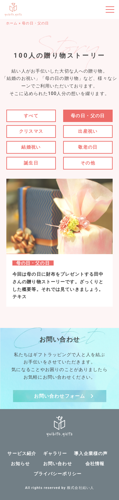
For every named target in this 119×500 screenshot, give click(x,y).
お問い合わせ (57, 463)
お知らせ (20, 463)
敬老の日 (88, 147)
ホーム (11, 23)
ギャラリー (55, 453)
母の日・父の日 (88, 115)
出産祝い (88, 131)
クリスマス (31, 131)
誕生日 (31, 162)
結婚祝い (31, 147)
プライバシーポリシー (58, 473)
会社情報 (94, 463)
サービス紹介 (21, 453)
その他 (88, 162)
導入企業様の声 (91, 453)
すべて (31, 115)
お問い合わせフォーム (59, 396)
